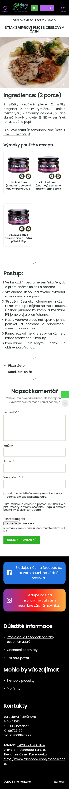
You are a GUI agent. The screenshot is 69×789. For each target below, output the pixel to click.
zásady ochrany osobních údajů (31, 507)
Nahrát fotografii (14, 518)
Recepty (40, 20)
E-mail (8, 461)
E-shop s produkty (20, 680)
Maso (52, 20)
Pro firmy (13, 688)
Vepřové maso (23, 20)
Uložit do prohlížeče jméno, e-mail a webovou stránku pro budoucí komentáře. (36, 495)
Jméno (9, 445)
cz (5, 763)
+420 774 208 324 (31, 745)
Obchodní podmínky (22, 650)
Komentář (11, 412)
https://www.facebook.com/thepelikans (34, 759)
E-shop (46, 8)
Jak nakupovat (18, 658)
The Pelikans (22, 782)
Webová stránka (14, 477)
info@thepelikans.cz (31, 750)
